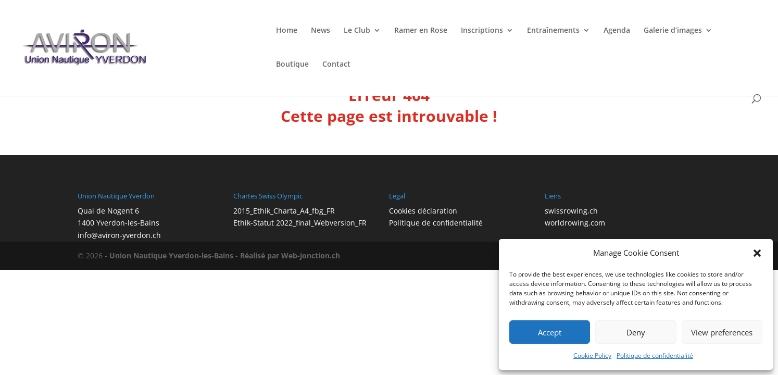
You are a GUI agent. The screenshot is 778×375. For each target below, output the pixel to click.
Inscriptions (482, 31)
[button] (757, 253)
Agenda (617, 31)
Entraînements (553, 31)
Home (286, 31)
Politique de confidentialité (655, 355)
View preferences (721, 332)
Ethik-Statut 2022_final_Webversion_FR (300, 223)
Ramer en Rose (420, 31)
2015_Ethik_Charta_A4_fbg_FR (284, 211)
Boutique (292, 64)
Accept (549, 332)
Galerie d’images (673, 31)
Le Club (357, 31)
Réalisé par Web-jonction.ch (290, 255)
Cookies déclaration (423, 211)
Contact (336, 64)
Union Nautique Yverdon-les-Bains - (174, 255)
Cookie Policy (592, 355)
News (320, 31)
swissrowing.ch (571, 211)
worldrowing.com (575, 223)
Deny (635, 332)
